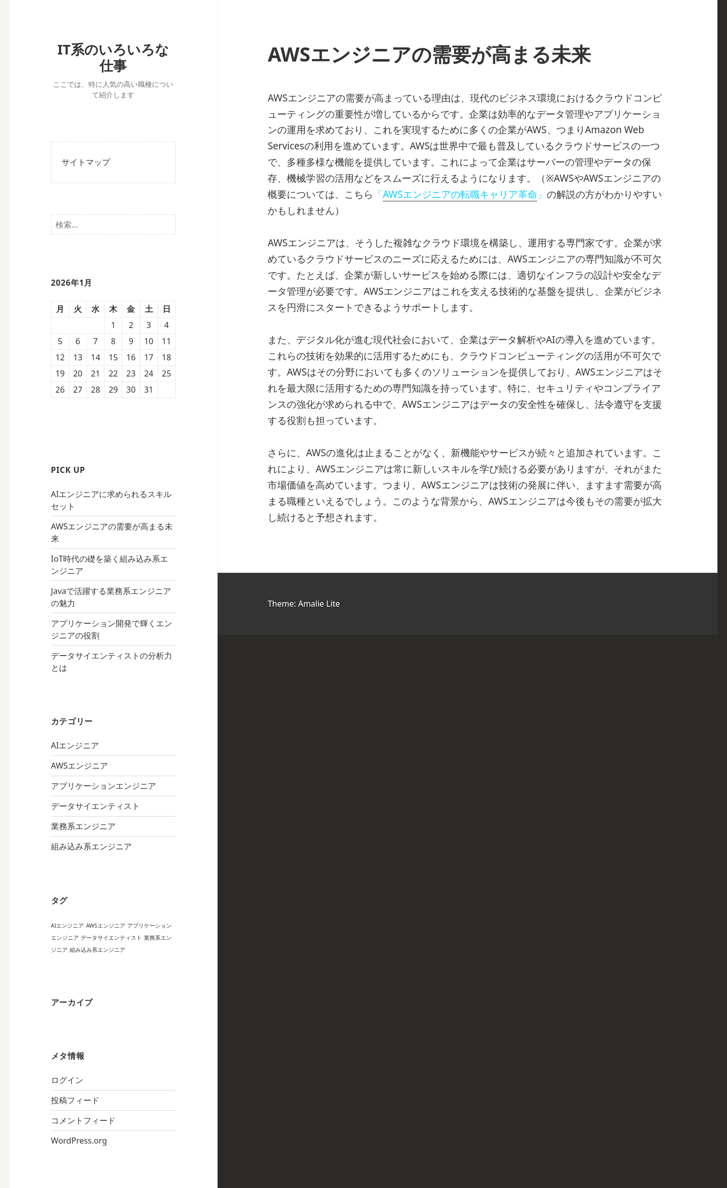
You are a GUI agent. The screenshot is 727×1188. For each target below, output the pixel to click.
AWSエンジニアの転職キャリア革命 (460, 194)
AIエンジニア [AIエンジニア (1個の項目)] (67, 925)
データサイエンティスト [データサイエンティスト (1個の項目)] (111, 937)
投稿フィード (75, 1100)
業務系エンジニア (83, 826)
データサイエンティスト (95, 806)
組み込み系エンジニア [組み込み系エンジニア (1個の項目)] (97, 949)
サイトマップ (86, 162)
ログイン (67, 1080)
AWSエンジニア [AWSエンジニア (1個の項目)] (105, 925)
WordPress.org (79, 1140)
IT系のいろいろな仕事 (113, 57)
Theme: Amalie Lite (304, 603)
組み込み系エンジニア (91, 846)
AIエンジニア (75, 745)
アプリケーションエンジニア (103, 785)
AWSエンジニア (79, 765)
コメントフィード (83, 1120)
